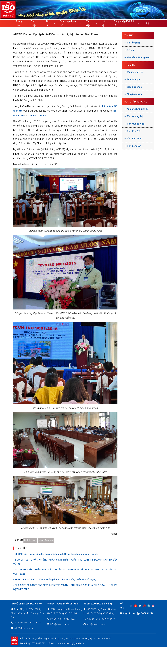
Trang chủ (19, 23)
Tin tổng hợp (133, 42)
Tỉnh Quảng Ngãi (136, 123)
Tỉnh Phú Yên (134, 131)
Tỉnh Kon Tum (134, 138)
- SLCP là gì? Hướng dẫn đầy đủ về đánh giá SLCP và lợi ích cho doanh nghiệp (55, 554)
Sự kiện (131, 50)
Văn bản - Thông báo (138, 57)
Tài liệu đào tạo (135, 72)
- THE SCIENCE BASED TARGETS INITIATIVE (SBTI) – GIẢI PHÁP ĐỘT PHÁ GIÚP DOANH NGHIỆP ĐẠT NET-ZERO (65, 587)
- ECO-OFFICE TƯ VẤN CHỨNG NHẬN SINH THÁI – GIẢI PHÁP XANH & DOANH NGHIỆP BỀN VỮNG (65, 561)
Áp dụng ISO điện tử (139, 109)
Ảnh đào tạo (133, 79)
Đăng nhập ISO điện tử (126, 23)
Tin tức (50, 23)
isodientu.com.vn (37, 115)
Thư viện (91, 23)
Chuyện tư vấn (134, 94)
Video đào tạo (134, 87)
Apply (147, 23)
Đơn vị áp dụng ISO (70, 23)
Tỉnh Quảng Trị (135, 116)
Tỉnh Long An (134, 146)
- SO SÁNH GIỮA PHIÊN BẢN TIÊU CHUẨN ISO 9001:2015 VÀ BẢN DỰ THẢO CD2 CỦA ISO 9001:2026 (65, 571)
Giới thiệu (33, 23)
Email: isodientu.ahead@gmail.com (66, 643)
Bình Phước (30, 540)
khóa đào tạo (46, 540)
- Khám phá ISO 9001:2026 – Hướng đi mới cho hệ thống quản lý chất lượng (54, 579)
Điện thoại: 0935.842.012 (32, 643)
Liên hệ (104, 23)
